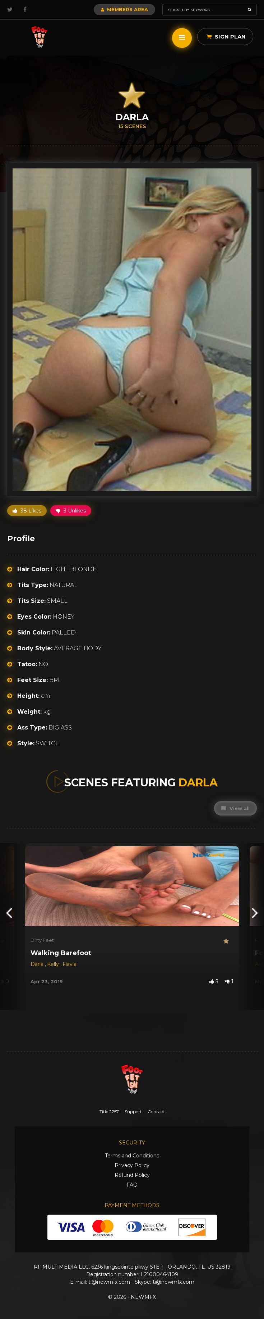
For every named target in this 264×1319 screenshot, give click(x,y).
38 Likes (27, 510)
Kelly (53, 964)
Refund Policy (132, 1175)
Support (133, 1111)
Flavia (69, 964)
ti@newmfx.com (109, 1282)
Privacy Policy (132, 1165)
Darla (38, 964)
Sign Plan (226, 36)
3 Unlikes (71, 510)
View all (235, 808)
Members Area (124, 9)
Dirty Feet (42, 940)
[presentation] (9, 912)
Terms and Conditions (132, 1155)
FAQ (132, 1185)
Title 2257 (109, 1111)
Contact (156, 1111)
